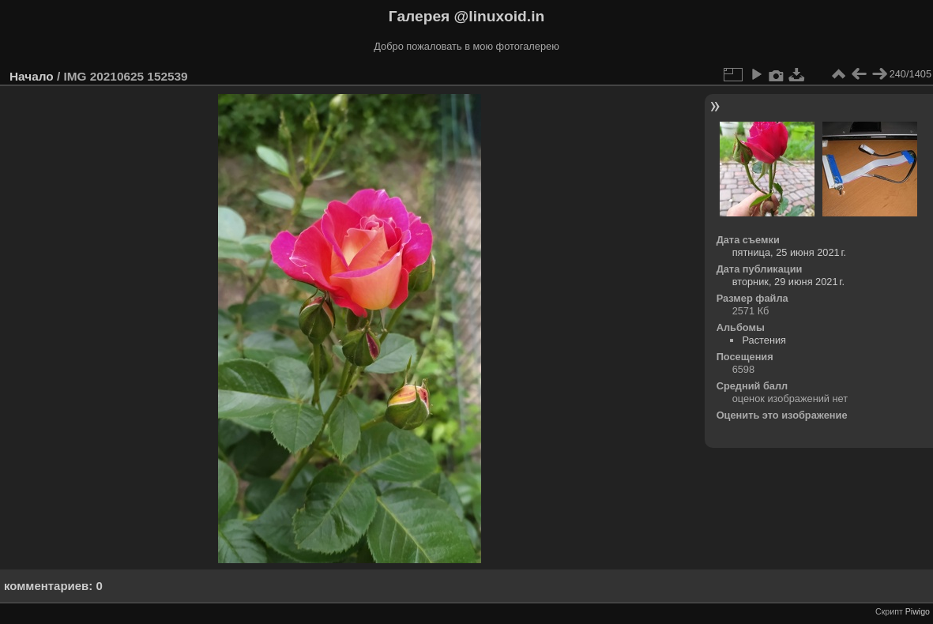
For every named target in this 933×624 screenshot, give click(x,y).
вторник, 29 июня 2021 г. (788, 282)
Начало (31, 76)
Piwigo (917, 611)
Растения (764, 340)
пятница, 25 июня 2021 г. (789, 252)
